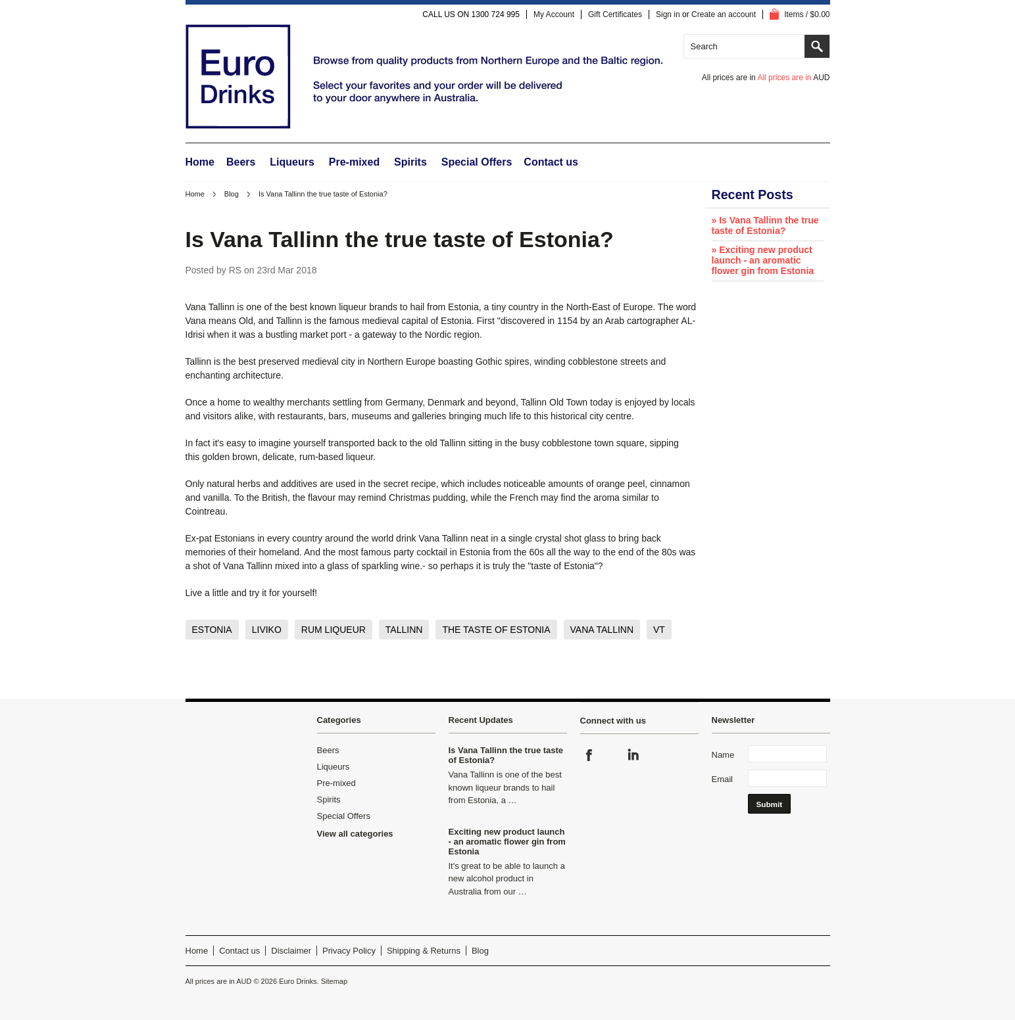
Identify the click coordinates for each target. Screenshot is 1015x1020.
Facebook (589, 755)
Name (723, 755)
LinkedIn (633, 755)
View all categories (355, 834)
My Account (553, 14)
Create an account (723, 14)
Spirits (410, 162)
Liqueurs (292, 162)
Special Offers (476, 162)
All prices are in (793, 77)
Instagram (611, 755)
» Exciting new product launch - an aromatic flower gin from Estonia (763, 260)
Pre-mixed (354, 162)
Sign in (668, 14)
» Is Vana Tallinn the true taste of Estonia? (765, 225)
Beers (240, 162)
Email (722, 779)
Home (195, 194)
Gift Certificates (615, 14)
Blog (231, 194)
